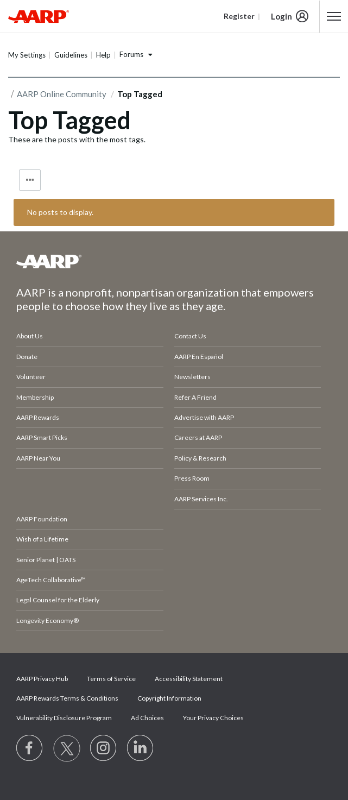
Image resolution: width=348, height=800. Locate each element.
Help (103, 55)
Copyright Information (169, 698)
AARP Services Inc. (201, 499)
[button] (334, 16)
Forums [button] (131, 54)
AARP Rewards (37, 417)
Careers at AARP (198, 437)
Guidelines (70, 55)
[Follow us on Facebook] (29, 748)
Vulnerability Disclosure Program (64, 718)
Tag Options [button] (30, 180)
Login (281, 16)
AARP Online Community (61, 94)
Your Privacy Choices (213, 718)
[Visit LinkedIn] (140, 748)
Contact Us (190, 336)
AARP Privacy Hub (42, 679)
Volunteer (31, 377)
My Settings (27, 55)
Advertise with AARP (204, 417)
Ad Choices (147, 718)
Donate (26, 356)
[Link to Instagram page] (103, 748)
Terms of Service (111, 679)
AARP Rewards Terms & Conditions (67, 698)
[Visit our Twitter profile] (66, 748)
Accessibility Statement (189, 679)
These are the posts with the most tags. (76, 139)
